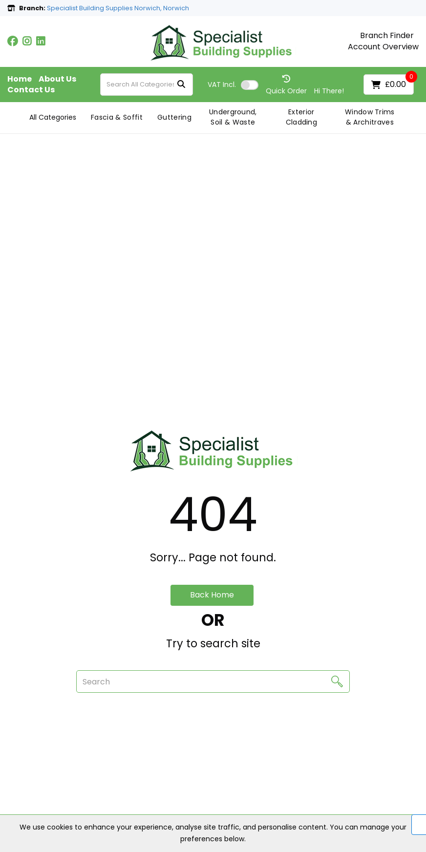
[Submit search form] (181, 85)
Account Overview (383, 47)
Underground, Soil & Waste (233, 117)
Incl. (222, 84)
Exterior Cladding (302, 117)
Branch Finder (387, 35)
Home (19, 79)
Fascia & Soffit (117, 117)
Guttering (174, 117)
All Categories (52, 117)
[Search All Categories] (146, 84)
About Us (57, 79)
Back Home (212, 594)
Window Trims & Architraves (370, 117)
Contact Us (31, 90)
